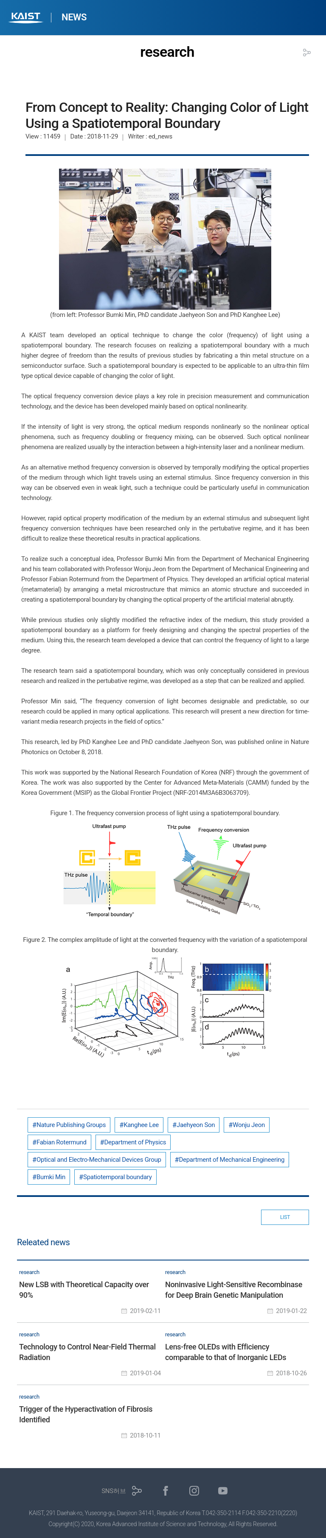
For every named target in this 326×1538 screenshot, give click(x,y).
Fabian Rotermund (62, 1142)
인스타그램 (194, 1491)
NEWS (74, 17)
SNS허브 (113, 1491)
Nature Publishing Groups (71, 1125)
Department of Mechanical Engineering (232, 1159)
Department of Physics (135, 1142)
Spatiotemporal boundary (117, 1177)
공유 (307, 52)
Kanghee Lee (141, 1125)
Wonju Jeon (249, 1125)
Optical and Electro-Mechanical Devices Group (99, 1159)
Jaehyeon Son (196, 1125)
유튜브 (223, 1491)
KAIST (26, 19)
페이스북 (166, 1491)
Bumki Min (51, 1177)
